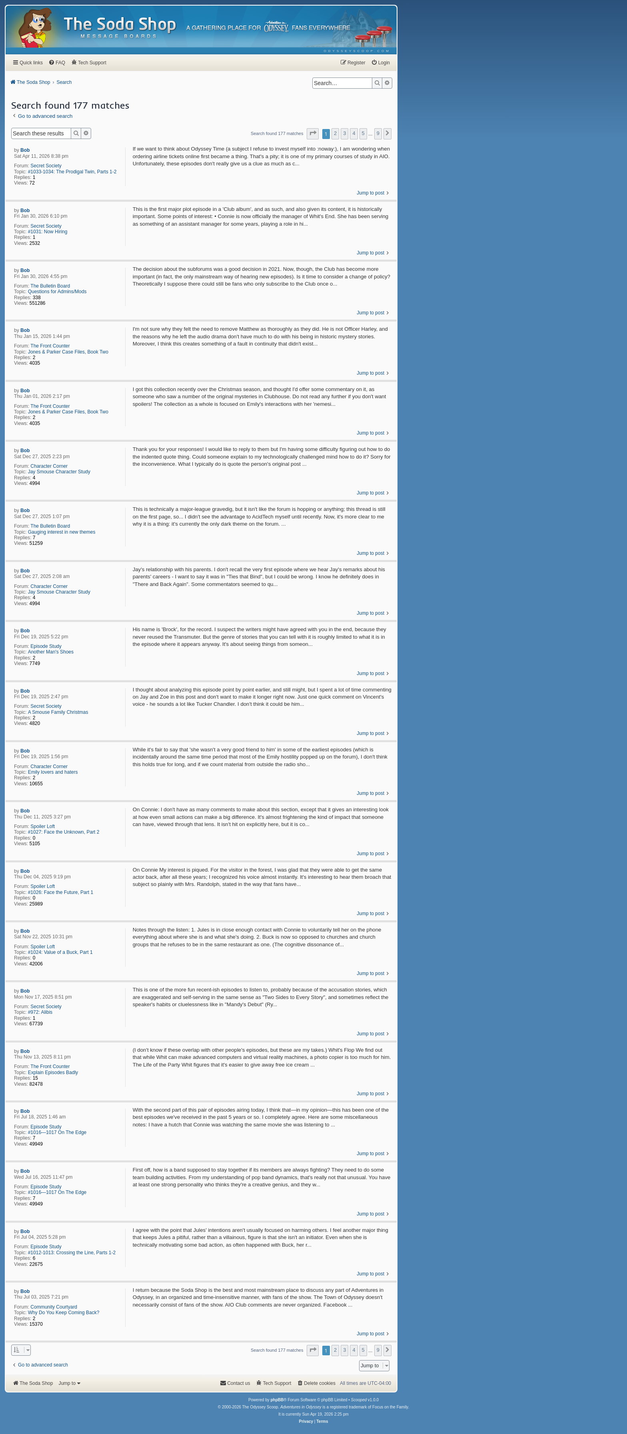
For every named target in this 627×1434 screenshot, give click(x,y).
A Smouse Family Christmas (58, 712)
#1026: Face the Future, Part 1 (60, 892)
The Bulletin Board (50, 286)
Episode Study (45, 646)
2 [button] (335, 133)
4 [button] (353, 133)
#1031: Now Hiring (48, 231)
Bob (25, 150)
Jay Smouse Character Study (59, 472)
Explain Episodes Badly (53, 1072)
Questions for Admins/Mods (57, 291)
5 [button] (363, 133)
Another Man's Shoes (51, 652)
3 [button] (344, 133)
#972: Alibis (40, 1012)
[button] (313, 133)
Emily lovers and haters (53, 772)
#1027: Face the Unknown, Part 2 (64, 832)
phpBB (277, 1400)
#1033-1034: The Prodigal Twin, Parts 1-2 (72, 172)
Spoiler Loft (42, 826)
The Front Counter (50, 346)
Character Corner (49, 466)
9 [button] (378, 133)
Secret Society (45, 166)
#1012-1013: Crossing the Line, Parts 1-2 (72, 1252)
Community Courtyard (53, 1307)
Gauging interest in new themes (62, 532)
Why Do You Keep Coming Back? (64, 1312)
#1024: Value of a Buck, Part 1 (60, 952)
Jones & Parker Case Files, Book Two (68, 352)
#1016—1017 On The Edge (57, 1132)
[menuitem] (357, 51)
